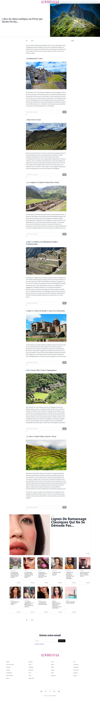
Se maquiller (9, 672)
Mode (52, 667)
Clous (52, 661)
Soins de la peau (10, 664)
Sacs (75, 661)
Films (30, 672)
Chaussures (76, 670)
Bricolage (8, 667)
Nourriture (31, 670)
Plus (64, 112)
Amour (7, 678)
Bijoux (52, 664)
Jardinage (53, 675)
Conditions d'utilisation (39, 644)
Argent (52, 670)
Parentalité (76, 667)
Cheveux (8, 670)
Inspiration (76, 664)
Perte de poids (9, 675)
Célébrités (31, 667)
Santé (30, 664)
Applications (31, 678)
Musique (31, 661)
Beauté (7, 661)
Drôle (32, 40)
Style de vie (61, 640)
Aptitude (75, 672)
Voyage (75, 675)
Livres (30, 675)
